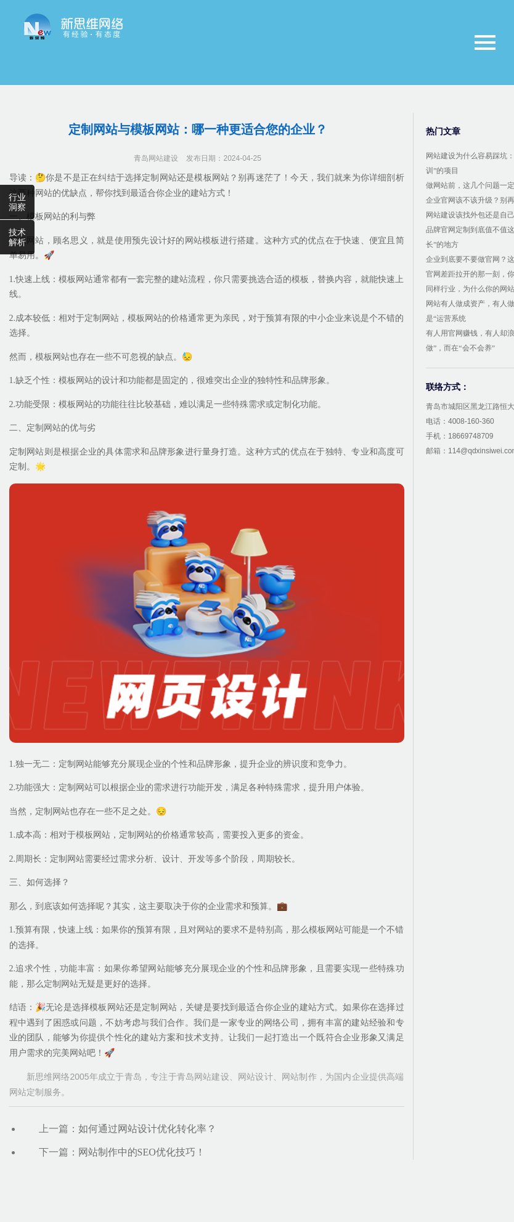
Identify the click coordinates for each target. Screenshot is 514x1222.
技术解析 (17, 237)
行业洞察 (17, 202)
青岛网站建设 (156, 158)
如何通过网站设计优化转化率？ (147, 1128)
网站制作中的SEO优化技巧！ (141, 1152)
